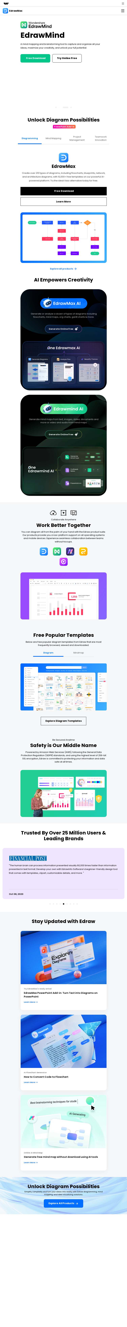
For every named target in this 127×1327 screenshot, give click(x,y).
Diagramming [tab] (30, 138)
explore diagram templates (63, 721)
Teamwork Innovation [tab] (101, 138)
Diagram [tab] (48, 652)
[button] (56, 107)
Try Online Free (67, 58)
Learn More (63, 201)
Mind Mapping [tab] (53, 138)
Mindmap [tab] (78, 652)
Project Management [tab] (77, 138)
